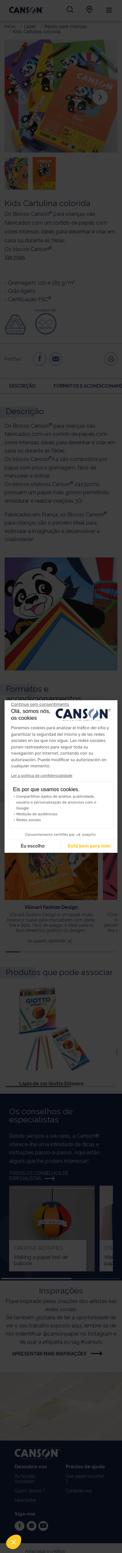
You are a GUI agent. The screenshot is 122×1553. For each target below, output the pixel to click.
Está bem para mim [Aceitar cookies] (89, 846)
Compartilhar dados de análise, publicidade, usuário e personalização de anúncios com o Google (56, 802)
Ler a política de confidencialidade (42, 775)
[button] (13, 1542)
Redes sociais (28, 820)
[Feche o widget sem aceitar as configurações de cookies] (40, 704)
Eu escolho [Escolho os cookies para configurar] (33, 846)
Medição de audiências (36, 814)
